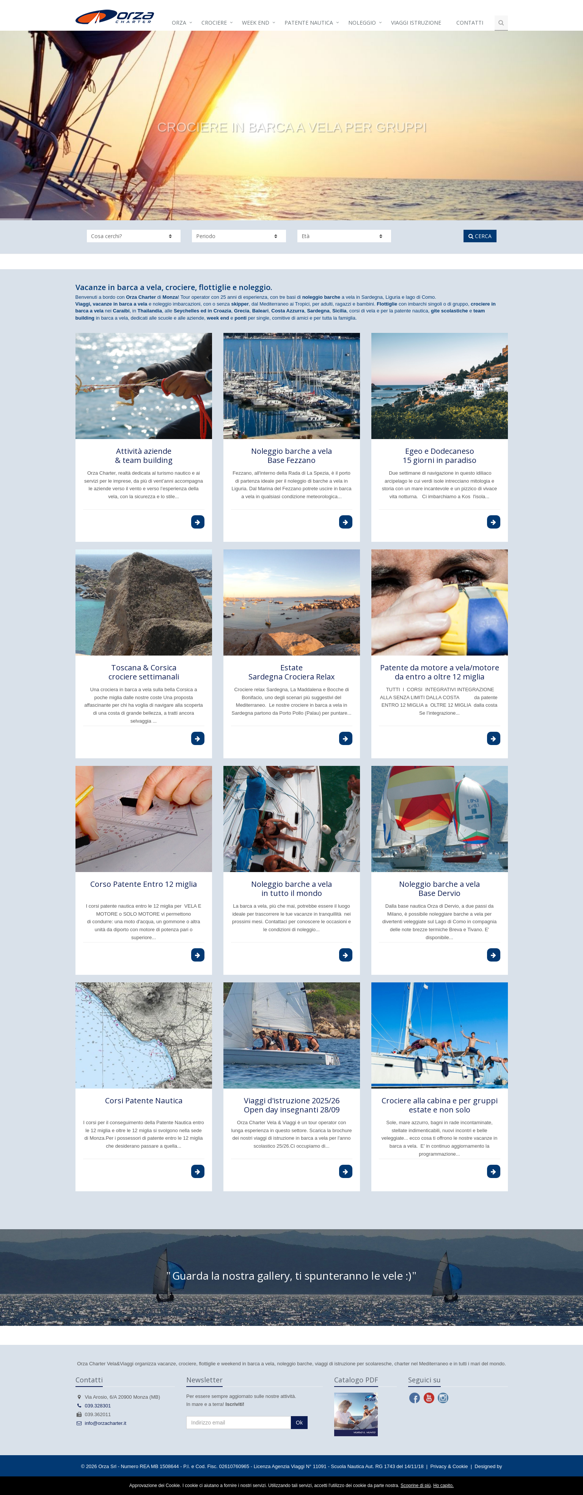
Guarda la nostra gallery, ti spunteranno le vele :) (291, 1275)
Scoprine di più (416, 1485)
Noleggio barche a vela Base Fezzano (291, 455)
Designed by (488, 1466)
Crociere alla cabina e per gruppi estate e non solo (440, 1105)
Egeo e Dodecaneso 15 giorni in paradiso (439, 455)
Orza (179, 22)
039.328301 (93, 1406)
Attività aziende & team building (144, 455)
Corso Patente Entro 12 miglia (143, 884)
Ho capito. (443, 1485)
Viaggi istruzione (416, 22)
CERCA (480, 236)
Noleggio (362, 22)
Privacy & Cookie (449, 1466)
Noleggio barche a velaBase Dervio (439, 888)
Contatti (469, 22)
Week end (255, 22)
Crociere (214, 22)
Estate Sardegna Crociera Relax (291, 672)
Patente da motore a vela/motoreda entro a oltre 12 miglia (439, 672)
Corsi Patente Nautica (143, 1100)
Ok (299, 1423)
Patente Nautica (308, 22)
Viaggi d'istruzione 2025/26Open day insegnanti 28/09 (291, 1105)
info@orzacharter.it (100, 1423)
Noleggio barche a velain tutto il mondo (291, 888)
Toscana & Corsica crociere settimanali (143, 672)
